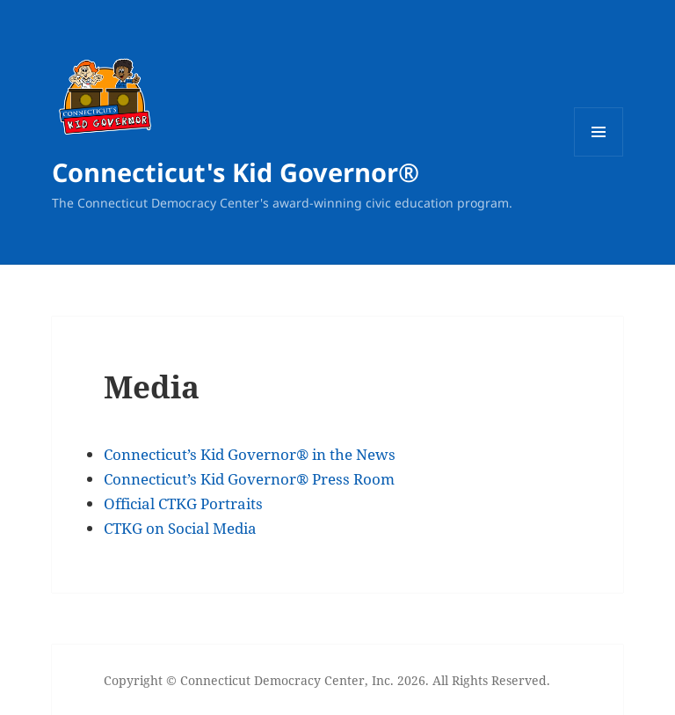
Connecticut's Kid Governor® (235, 172)
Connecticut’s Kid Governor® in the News (250, 454)
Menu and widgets (599, 156)
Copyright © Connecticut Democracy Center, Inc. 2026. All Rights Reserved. (327, 680)
